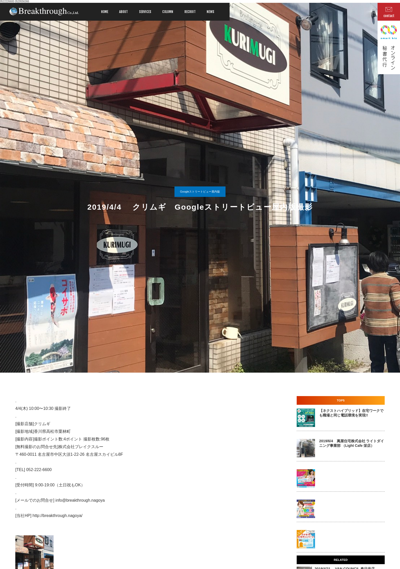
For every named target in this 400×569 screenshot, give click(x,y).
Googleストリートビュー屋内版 (200, 191)
